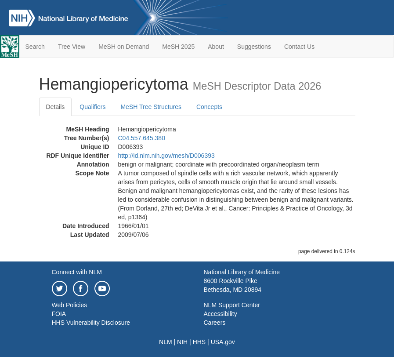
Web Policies (69, 305)
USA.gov (223, 341)
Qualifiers (92, 106)
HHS (199, 341)
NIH (182, 341)
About (216, 46)
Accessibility (220, 313)
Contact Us (299, 46)
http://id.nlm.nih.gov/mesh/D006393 (166, 155)
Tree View (71, 46)
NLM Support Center (232, 305)
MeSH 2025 (178, 46)
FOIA (59, 313)
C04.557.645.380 (141, 138)
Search (35, 46)
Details (55, 106)
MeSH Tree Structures (150, 106)
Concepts (209, 106)
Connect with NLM (77, 272)
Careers (215, 322)
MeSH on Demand (123, 46)
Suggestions (254, 46)
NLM (165, 341)
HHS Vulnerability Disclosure (91, 322)
